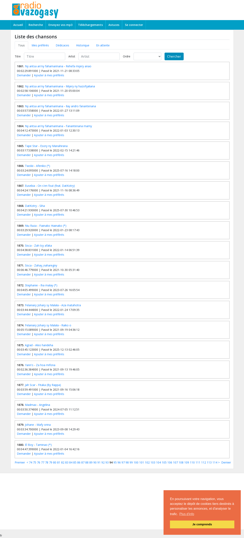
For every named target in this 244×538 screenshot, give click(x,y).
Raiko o (66, 325)
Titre (18, 56)
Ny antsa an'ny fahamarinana (44, 66)
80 (54, 462)
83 (66, 462)
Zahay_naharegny (45, 265)
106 (169, 462)
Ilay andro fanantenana (81, 106)
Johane (29, 425)
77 (42, 462)
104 (158, 462)
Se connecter (134, 25)
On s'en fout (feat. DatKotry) (56, 186)
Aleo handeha (44, 345)
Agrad (29, 345)
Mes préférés (40, 45)
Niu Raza (31, 226)
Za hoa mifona (45, 365)
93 (107, 462)
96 (119, 462)
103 (152, 462)
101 (141, 462)
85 (74, 462)
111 (198, 462)
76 (38, 462)
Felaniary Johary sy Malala (42, 305)
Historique (82, 45)
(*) (48, 166)
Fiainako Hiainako (50, 226)
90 (95, 462)
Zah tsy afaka (43, 245)
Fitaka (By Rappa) (49, 385)
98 (127, 462)
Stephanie (31, 285)
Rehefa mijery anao (78, 66)
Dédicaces (62, 45)
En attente (103, 45)
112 (203, 462)
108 (181, 462)
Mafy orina (44, 425)
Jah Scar (30, 385)
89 (91, 462)
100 (136, 462)
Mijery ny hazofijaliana (80, 86)
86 (78, 462)
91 (99, 462)
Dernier (226, 462)
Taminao (41, 445)
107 (175, 462)
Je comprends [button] (202, 524)
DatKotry (31, 206)
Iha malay (46, 285)
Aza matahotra (71, 305)
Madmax (30, 405)
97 (123, 462)
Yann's (29, 365)
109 (186, 462)
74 (30, 462)
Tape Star (31, 146)
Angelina (44, 405)
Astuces (113, 25)
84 (70, 462)
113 (209, 462)
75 (34, 462)
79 (50, 462)
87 (82, 462)
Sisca (28, 245)
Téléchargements (90, 25)
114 (214, 462)
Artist (71, 56)
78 (46, 462)
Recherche (36, 25)
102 (147, 462)
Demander (24, 75)
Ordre (126, 56)
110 (192, 462)
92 (103, 462)
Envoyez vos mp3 (60, 25)
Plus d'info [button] (186, 514)
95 (115, 462)
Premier (20, 462)
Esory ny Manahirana (54, 146)
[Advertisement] (117, 501)
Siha (42, 206)
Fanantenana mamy (79, 126)
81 (58, 462)
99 (131, 462)
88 (87, 462)
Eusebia (30, 186)
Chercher (174, 56)
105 (164, 462)
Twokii (29, 166)
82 (62, 462)
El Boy (29, 445)
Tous (21, 45)
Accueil (18, 25)
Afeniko (41, 166)
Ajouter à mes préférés (49, 75)
